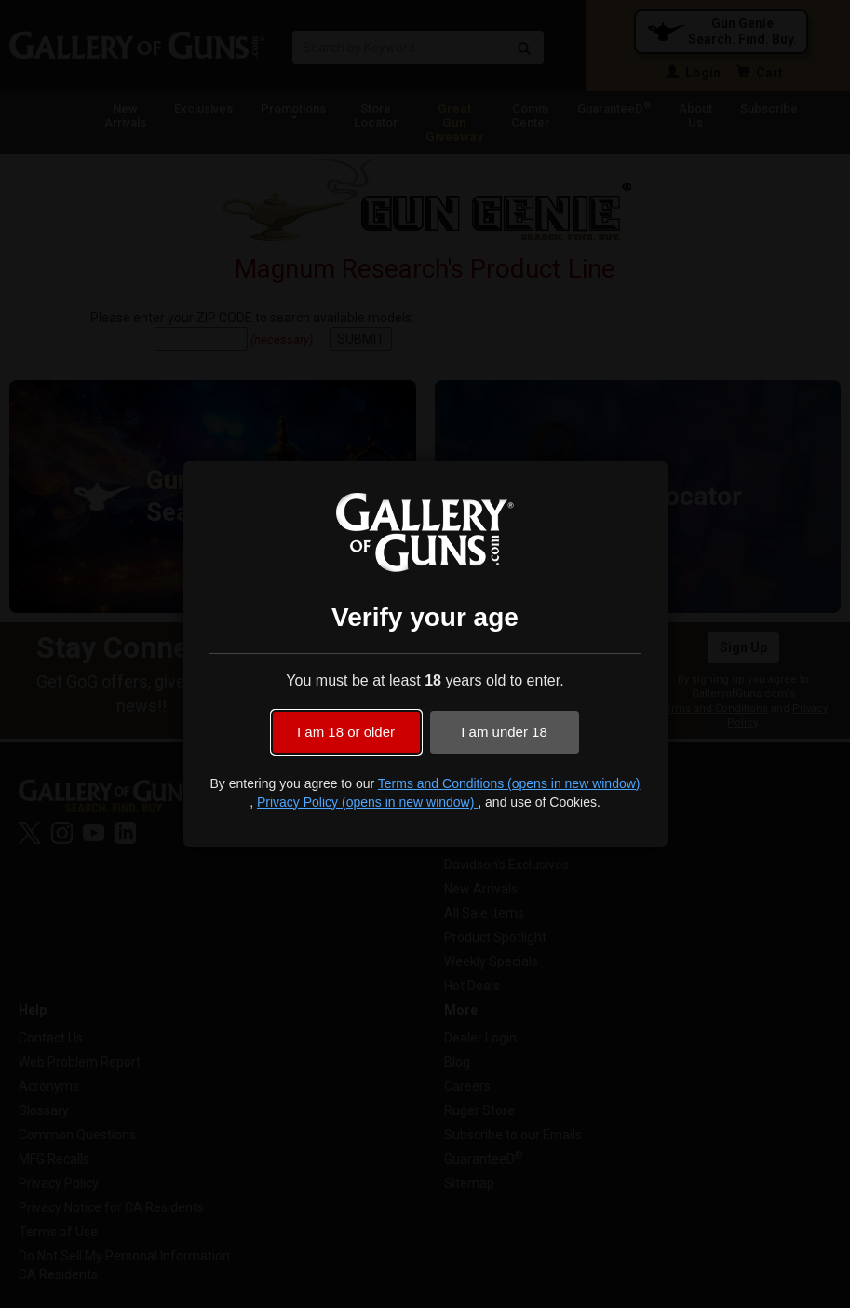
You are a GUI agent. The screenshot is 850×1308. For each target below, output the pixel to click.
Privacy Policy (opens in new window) (367, 802)
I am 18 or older (346, 732)
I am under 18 (504, 732)
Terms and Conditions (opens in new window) (509, 783)
